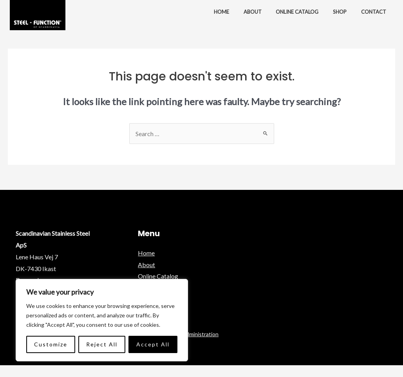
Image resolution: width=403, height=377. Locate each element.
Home (229, 12)
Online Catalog (301, 12)
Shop (342, 12)
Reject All (101, 344)
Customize (50, 344)
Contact (374, 12)
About (259, 12)
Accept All (153, 344)
